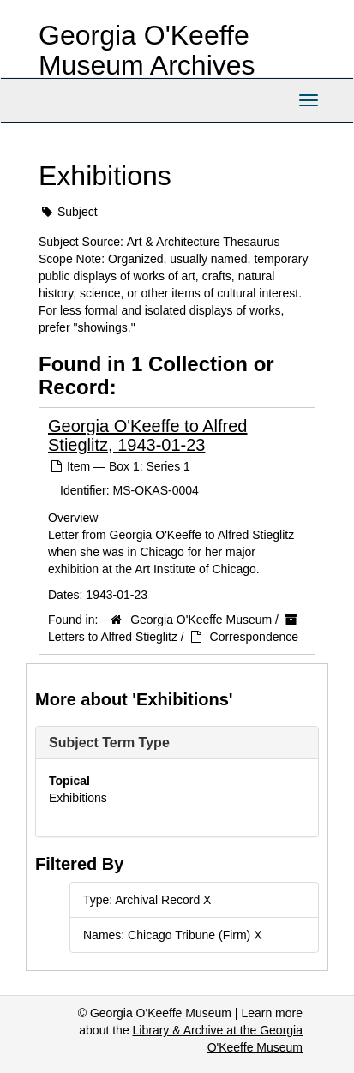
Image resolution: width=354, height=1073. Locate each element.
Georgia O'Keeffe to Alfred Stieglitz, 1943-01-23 (147, 435)
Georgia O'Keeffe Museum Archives (147, 50)
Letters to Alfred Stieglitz (112, 637)
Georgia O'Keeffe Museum (201, 619)
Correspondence (254, 637)
